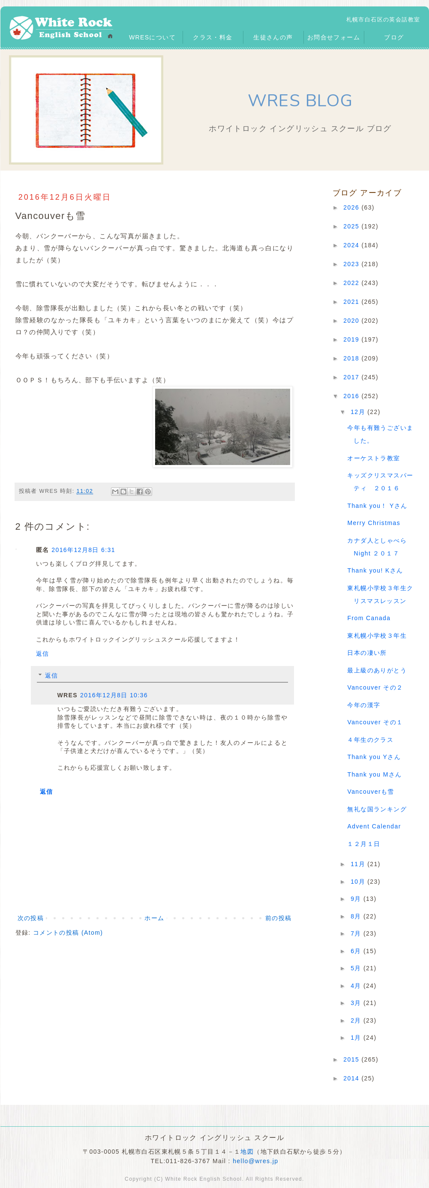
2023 (352, 264)
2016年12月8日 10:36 (114, 695)
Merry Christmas (373, 522)
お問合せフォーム (333, 37)
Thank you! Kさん (375, 570)
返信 (42, 653)
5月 (357, 968)
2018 (352, 358)
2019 (352, 339)
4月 (357, 985)
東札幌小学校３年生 (377, 635)
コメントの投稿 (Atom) (68, 932)
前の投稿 (278, 918)
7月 (357, 933)
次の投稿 (31, 918)
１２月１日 (363, 843)
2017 (352, 377)
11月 (359, 864)
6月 (357, 951)
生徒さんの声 (273, 37)
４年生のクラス (370, 739)
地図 (247, 1151)
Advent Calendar (374, 826)
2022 (352, 282)
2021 (352, 301)
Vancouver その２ (375, 687)
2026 (352, 207)
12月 (359, 411)
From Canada (368, 618)
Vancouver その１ (375, 722)
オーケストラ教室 (373, 458)
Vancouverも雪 (370, 791)
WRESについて (152, 37)
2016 (352, 396)
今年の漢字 (363, 705)
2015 (352, 1059)
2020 (352, 320)
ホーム (154, 918)
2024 (352, 245)
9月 (357, 898)
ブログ (394, 37)
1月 (357, 1037)
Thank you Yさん (374, 756)
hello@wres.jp (255, 1161)
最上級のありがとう (377, 670)
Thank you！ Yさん (377, 505)
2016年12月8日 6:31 (83, 549)
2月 (357, 1020)
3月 (357, 1002)
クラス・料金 (212, 37)
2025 (352, 226)
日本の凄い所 (367, 652)
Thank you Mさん (374, 774)
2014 (352, 1078)
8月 (357, 916)
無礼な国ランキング (377, 809)
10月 (359, 881)
